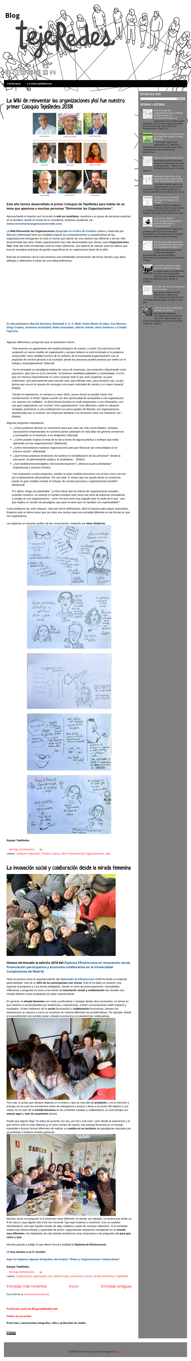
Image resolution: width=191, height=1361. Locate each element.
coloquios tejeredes (28, 853)
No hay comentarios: (22, 849)
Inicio (74, 1286)
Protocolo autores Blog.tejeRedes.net (32, 1308)
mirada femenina (103, 1276)
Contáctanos (14, 83)
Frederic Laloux (50, 853)
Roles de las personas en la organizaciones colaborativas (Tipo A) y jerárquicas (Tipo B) (168, 179)
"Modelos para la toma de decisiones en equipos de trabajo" (166, 200)
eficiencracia (61, 1276)
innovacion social (80, 1276)
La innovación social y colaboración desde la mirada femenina (69, 868)
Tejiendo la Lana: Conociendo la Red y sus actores (168, 309)
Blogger (118, 1351)
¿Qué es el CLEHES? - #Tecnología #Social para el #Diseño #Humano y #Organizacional (168, 222)
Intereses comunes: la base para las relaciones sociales (167, 267)
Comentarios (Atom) (36, 1294)
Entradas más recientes (27, 1286)
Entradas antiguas (116, 1286)
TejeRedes (122, 1276)
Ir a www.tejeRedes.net (39, 83)
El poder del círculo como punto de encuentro (169, 288)
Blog (12, 15)
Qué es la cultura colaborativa (168, 157)
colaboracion (24, 1276)
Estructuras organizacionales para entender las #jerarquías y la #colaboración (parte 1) (168, 245)
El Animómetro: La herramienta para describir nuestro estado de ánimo (169, 136)
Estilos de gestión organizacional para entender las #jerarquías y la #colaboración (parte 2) (168, 114)
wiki (108, 853)
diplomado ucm (43, 1276)
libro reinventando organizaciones (83, 853)
